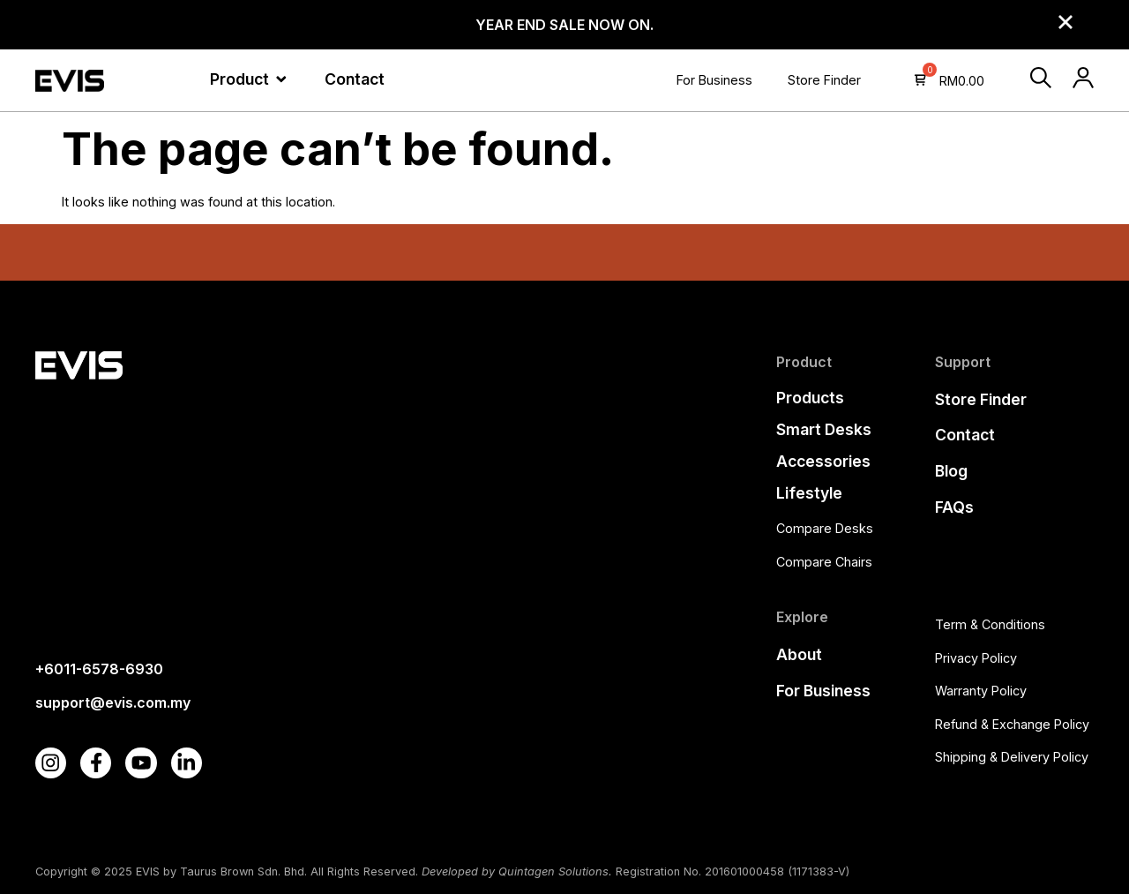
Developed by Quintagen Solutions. (517, 871)
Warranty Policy (981, 690)
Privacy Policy (976, 657)
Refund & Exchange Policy (1012, 724)
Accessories (823, 461)
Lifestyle (809, 493)
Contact (965, 434)
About (799, 654)
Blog (951, 471)
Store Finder (824, 79)
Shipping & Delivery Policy (1011, 756)
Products (810, 397)
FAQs (954, 507)
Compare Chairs (824, 561)
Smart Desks (823, 429)
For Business (714, 79)
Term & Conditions (990, 624)
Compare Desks (824, 528)
